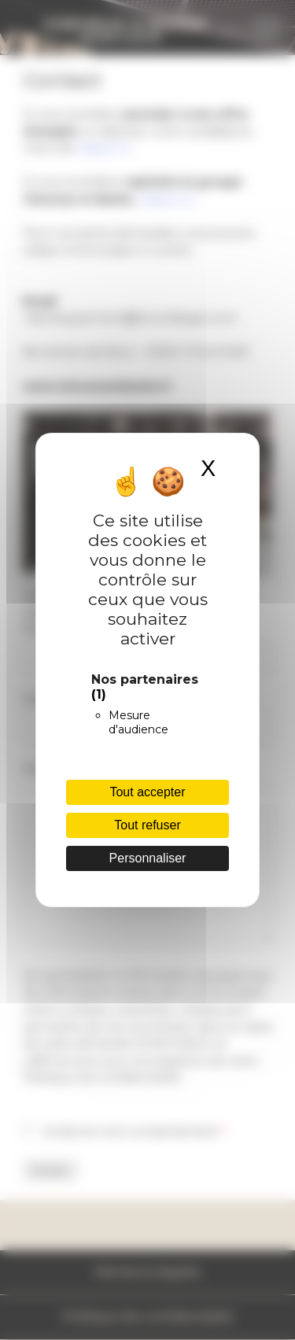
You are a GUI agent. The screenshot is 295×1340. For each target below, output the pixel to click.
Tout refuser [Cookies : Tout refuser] (147, 825)
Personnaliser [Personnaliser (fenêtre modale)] (147, 858)
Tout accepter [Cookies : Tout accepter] (147, 792)
